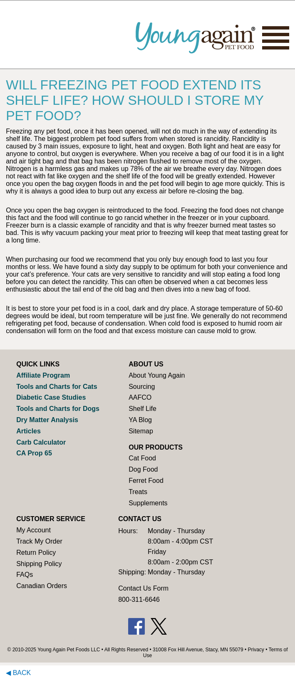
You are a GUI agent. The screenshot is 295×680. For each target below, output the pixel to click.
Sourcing (142, 386)
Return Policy (36, 552)
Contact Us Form (143, 588)
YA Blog (140, 419)
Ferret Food (146, 480)
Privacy (256, 650)
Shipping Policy (39, 563)
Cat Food (142, 458)
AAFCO (140, 397)
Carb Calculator (41, 442)
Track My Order (39, 541)
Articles (28, 431)
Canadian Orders (41, 585)
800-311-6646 (139, 599)
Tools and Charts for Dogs (57, 408)
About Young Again (157, 375)
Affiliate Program (43, 375)
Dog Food (143, 469)
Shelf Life (142, 408)
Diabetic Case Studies (51, 397)
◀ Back (18, 672)
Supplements (148, 503)
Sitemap (141, 431)
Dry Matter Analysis (47, 419)
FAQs (24, 574)
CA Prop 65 (34, 453)
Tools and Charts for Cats (56, 386)
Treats (138, 491)
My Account (33, 530)
